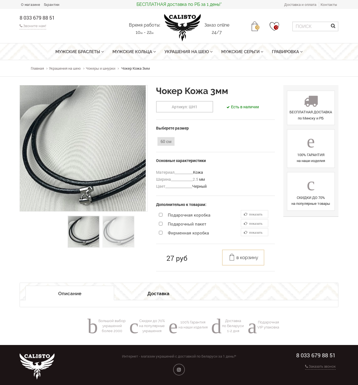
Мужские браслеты (79, 51)
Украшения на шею (188, 51)
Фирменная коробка (188, 233)
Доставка (158, 293)
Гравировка (287, 51)
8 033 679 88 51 (37, 17)
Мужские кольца (134, 51)
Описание (69, 293)
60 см (166, 141)
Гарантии (51, 5)
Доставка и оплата (300, 5)
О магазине (30, 5)
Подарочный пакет (187, 224)
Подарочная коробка (189, 215)
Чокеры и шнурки (100, 68)
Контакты (329, 5)
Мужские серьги (242, 51)
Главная (37, 68)
